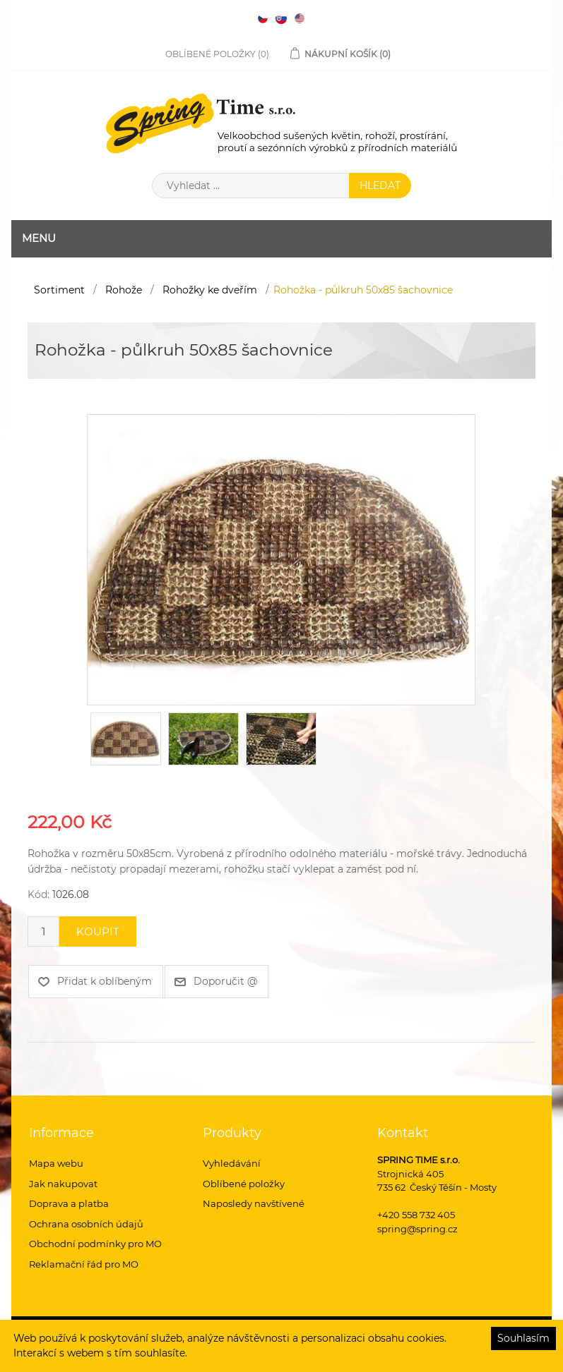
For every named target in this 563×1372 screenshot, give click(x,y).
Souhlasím (523, 1338)
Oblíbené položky (244, 1183)
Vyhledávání (232, 1163)
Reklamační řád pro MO (83, 1264)
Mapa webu (56, 1163)
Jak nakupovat (63, 1183)
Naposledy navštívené (253, 1203)
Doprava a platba (69, 1203)
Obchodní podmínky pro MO (95, 1243)
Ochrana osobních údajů (86, 1224)
